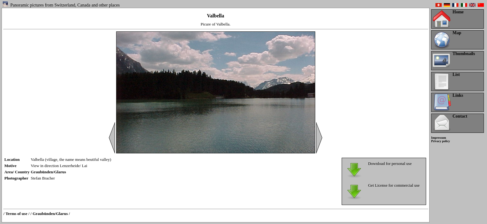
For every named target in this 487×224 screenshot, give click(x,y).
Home (458, 12)
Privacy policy (440, 141)
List (456, 74)
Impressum (438, 137)
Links (458, 95)
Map (457, 32)
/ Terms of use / (16, 213)
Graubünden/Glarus (48, 172)
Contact (460, 116)
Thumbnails (464, 53)
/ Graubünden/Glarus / (50, 213)
